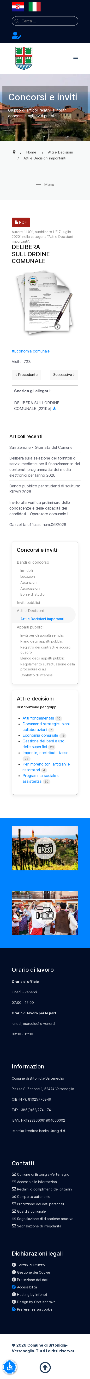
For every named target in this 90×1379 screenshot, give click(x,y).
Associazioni (30, 588)
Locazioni (28, 576)
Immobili (26, 570)
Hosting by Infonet (29, 1294)
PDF (21, 222)
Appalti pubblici (30, 627)
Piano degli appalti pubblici (42, 641)
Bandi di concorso (33, 562)
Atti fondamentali (38, 718)
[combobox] (45, 21)
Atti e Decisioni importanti (42, 619)
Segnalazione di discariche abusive (42, 1219)
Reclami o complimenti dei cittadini (42, 1189)
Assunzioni (28, 582)
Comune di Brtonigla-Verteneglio (40, 1174)
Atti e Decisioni (30, 610)
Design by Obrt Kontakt (33, 1302)
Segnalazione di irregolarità (36, 1226)
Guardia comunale (29, 1211)
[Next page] (64, 375)
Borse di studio (32, 594)
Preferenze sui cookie (32, 1309)
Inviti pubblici (28, 602)
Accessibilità (24, 1287)
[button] (75, 59)
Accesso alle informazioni (35, 1182)
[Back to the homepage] (24, 59)
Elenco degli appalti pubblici (43, 658)
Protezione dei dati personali (38, 1204)
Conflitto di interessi (36, 675)
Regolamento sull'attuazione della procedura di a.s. (47, 666)
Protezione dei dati (30, 1280)
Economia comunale (32, 351)
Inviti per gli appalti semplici (42, 635)
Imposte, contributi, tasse (45, 752)
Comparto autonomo (31, 1197)
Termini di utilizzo (28, 1265)
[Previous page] (26, 375)
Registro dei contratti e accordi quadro (45, 649)
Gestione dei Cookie (31, 1272)
